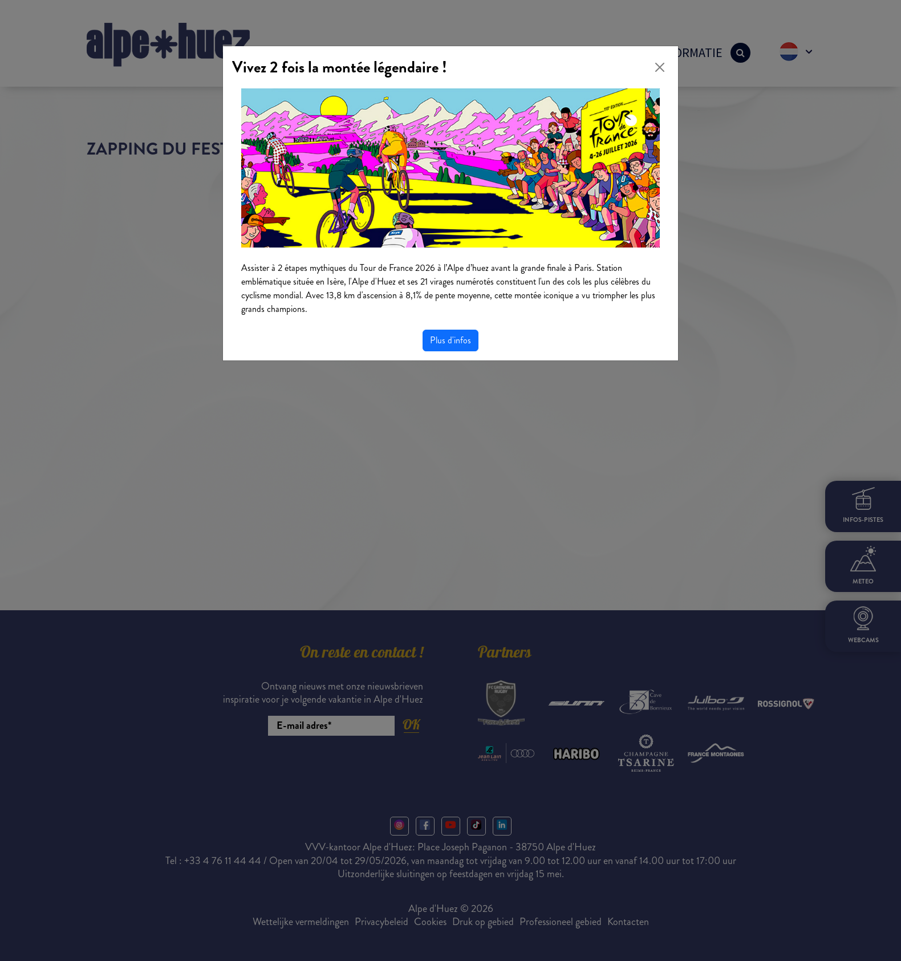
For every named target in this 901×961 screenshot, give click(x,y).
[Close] (660, 67)
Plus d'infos (450, 340)
